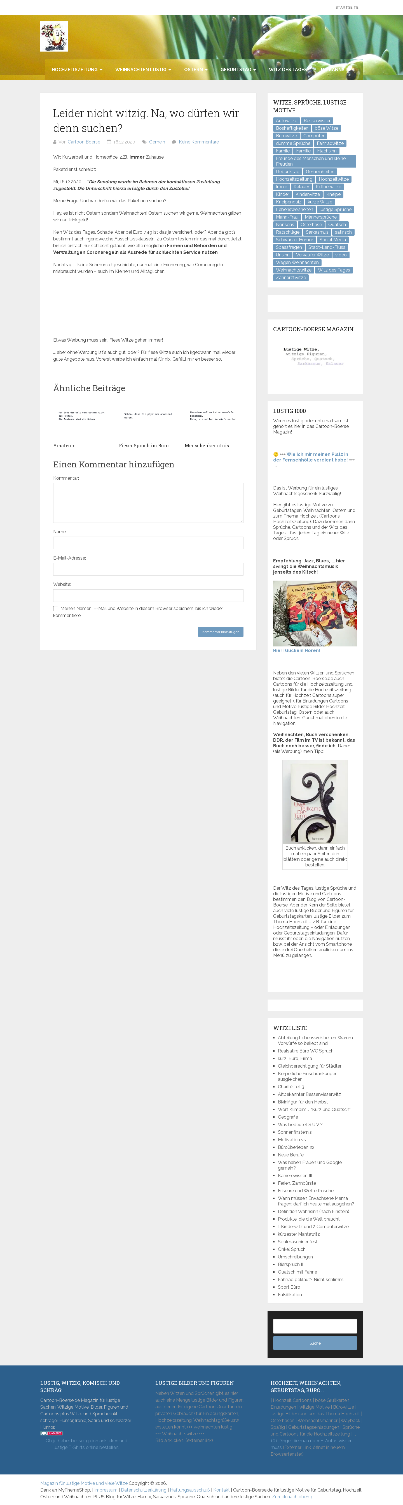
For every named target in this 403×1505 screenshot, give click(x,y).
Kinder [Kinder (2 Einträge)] (282, 194)
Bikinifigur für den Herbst (303, 1102)
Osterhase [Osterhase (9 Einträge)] (311, 224)
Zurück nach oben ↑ (292, 1496)
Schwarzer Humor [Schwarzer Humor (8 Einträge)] (294, 239)
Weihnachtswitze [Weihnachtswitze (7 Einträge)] (293, 270)
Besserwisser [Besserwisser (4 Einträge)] (317, 120)
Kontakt (221, 1490)
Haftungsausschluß (190, 1490)
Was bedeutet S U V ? (300, 1124)
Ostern (193, 69)
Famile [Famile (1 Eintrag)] (283, 151)
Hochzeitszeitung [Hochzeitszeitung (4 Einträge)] (294, 179)
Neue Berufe (291, 1155)
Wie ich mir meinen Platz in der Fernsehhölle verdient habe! (310, 457)
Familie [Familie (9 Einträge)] (303, 151)
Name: (60, 531)
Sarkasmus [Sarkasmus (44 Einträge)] (317, 232)
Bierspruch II (290, 1264)
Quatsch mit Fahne (297, 1272)
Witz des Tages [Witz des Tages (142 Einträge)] (334, 270)
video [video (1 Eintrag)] (341, 255)
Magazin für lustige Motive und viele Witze (84, 1483)
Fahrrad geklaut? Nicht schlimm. (311, 1279)
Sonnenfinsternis (295, 1132)
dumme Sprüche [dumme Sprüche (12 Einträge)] (293, 143)
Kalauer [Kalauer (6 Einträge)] (301, 186)
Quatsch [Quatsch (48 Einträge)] (337, 224)
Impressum (106, 1490)
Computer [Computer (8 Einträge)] (313, 135)
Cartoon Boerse (84, 142)
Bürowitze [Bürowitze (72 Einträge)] (286, 135)
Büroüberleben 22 (296, 1147)
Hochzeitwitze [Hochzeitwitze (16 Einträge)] (334, 179)
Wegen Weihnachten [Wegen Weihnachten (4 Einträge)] (297, 262)
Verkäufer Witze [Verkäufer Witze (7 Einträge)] (312, 255)
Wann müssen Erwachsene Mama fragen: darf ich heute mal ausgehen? (316, 1201)
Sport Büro (289, 1287)
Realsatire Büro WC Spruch (306, 1051)
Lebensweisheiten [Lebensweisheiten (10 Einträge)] (294, 209)
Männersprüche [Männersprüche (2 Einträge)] (321, 217)
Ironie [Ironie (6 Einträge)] (281, 186)
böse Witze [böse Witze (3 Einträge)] (326, 128)
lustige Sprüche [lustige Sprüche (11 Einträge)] (336, 209)
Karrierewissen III (295, 1175)
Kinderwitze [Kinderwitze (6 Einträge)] (308, 194)
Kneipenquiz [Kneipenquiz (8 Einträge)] (288, 202)
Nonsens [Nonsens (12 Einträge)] (285, 224)
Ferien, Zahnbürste (297, 1183)
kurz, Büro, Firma (295, 1058)
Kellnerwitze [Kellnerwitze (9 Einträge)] (328, 186)
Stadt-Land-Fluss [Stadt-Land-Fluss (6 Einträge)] (326, 247)
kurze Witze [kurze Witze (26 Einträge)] (320, 202)
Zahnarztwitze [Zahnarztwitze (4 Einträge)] (291, 277)
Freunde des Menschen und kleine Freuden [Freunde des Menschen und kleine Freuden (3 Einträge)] (311, 161)
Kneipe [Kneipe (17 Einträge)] (333, 194)
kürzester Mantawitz (299, 1234)
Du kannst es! (338, 69)
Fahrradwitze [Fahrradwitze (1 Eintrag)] (330, 143)
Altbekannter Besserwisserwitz (309, 1094)
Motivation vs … (293, 1139)
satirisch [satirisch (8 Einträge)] (343, 232)
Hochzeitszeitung (75, 69)
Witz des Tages (288, 69)
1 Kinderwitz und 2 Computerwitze (313, 1226)
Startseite (347, 7)
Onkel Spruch (292, 1249)
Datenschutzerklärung (144, 1490)
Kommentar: (66, 478)
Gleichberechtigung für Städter (309, 1066)
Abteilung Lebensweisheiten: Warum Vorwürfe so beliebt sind (315, 1040)
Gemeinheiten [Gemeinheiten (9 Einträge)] (320, 171)
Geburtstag (236, 69)
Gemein (157, 142)
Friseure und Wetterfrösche (306, 1190)
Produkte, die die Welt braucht (309, 1219)
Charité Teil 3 (291, 1086)
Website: (62, 584)
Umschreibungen (295, 1257)
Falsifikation (290, 1294)
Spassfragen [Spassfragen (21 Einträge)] (289, 247)
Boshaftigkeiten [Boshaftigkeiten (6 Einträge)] (292, 128)
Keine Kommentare (199, 142)
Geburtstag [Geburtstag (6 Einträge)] (287, 171)
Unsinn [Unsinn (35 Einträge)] (283, 255)
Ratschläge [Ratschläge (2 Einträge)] (287, 232)
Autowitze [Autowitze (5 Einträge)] (286, 120)
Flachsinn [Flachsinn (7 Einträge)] (327, 151)
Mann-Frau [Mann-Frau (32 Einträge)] (287, 217)
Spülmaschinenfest (298, 1241)
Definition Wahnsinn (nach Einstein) (313, 1211)
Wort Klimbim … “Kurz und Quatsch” (314, 1109)
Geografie (288, 1117)
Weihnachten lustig (141, 69)
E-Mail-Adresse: (69, 558)
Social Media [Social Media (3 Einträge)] (333, 239)
